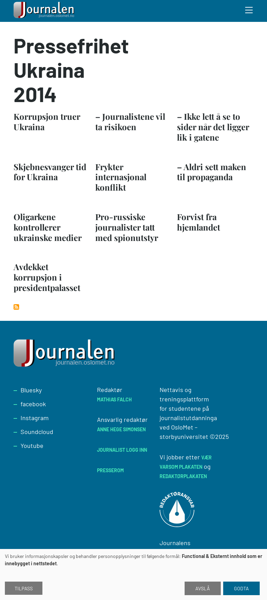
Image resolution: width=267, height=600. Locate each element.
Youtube (32, 445)
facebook (33, 404)
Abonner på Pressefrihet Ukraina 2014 (16, 307)
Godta (241, 588)
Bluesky (31, 390)
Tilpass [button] (24, 588)
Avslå (202, 588)
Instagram (35, 418)
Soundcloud (37, 431)
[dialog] (133, 574)
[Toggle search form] (249, 11)
